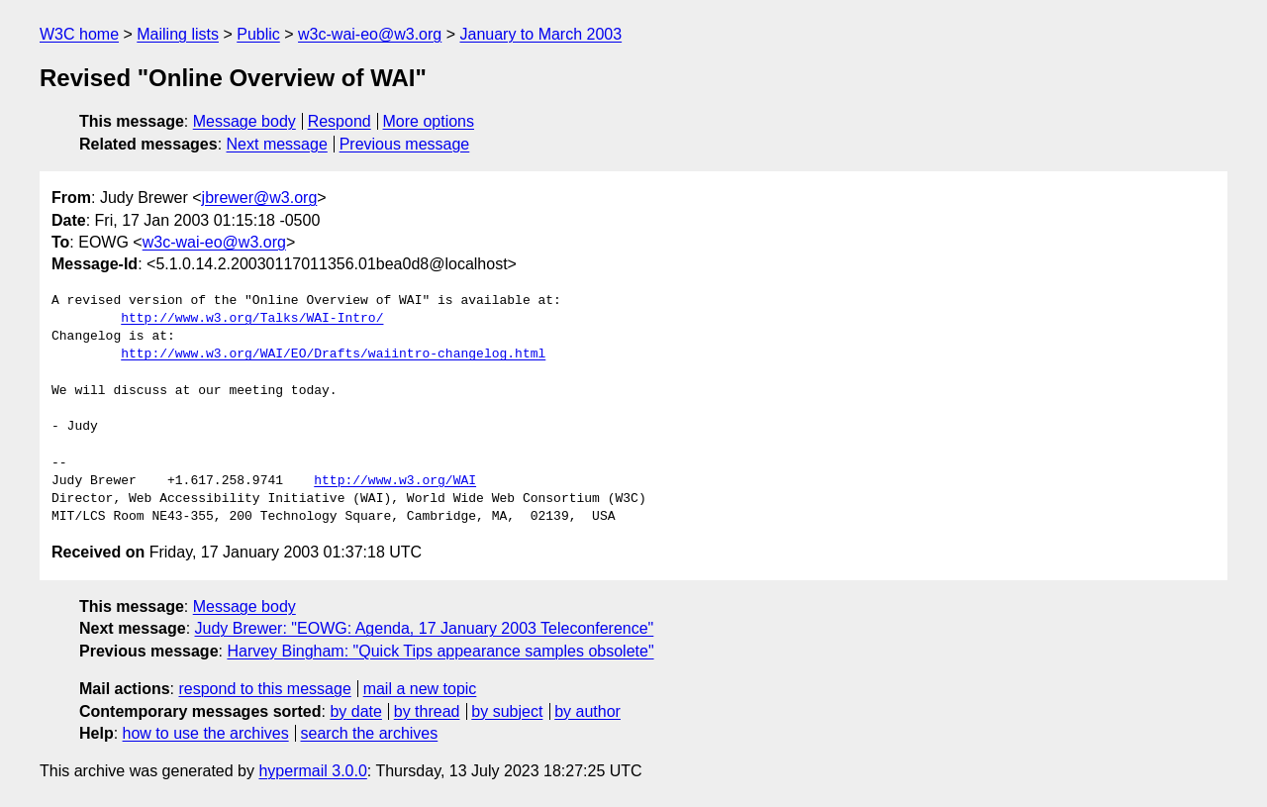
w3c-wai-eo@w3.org (369, 34)
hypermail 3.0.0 (312, 770)
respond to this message (264, 688)
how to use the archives (206, 733)
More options (429, 121)
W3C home (79, 34)
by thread (427, 711)
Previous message (405, 144)
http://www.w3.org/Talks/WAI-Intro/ (252, 319)
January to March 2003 (540, 34)
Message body (244, 121)
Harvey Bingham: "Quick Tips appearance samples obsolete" (440, 651)
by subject (506, 711)
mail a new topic (420, 688)
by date (355, 711)
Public (258, 34)
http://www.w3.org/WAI (395, 481)
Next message (277, 144)
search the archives (370, 733)
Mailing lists (178, 34)
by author (587, 711)
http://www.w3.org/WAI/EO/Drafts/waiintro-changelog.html (333, 354)
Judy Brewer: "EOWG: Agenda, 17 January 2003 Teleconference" (424, 628)
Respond (339, 121)
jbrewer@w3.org (260, 197)
